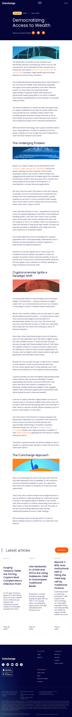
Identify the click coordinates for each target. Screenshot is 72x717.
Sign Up (39, 657)
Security (56, 657)
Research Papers (42, 679)
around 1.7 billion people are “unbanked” (29, 168)
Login (39, 654)
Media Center (58, 663)
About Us (57, 654)
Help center (41, 673)
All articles (62, 550)
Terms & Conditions (42, 714)
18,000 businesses (23, 433)
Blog (38, 676)
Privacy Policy (53, 714)
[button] (67, 3)
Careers (57, 660)
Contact (40, 682)
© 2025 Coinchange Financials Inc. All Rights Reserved (16, 714)
